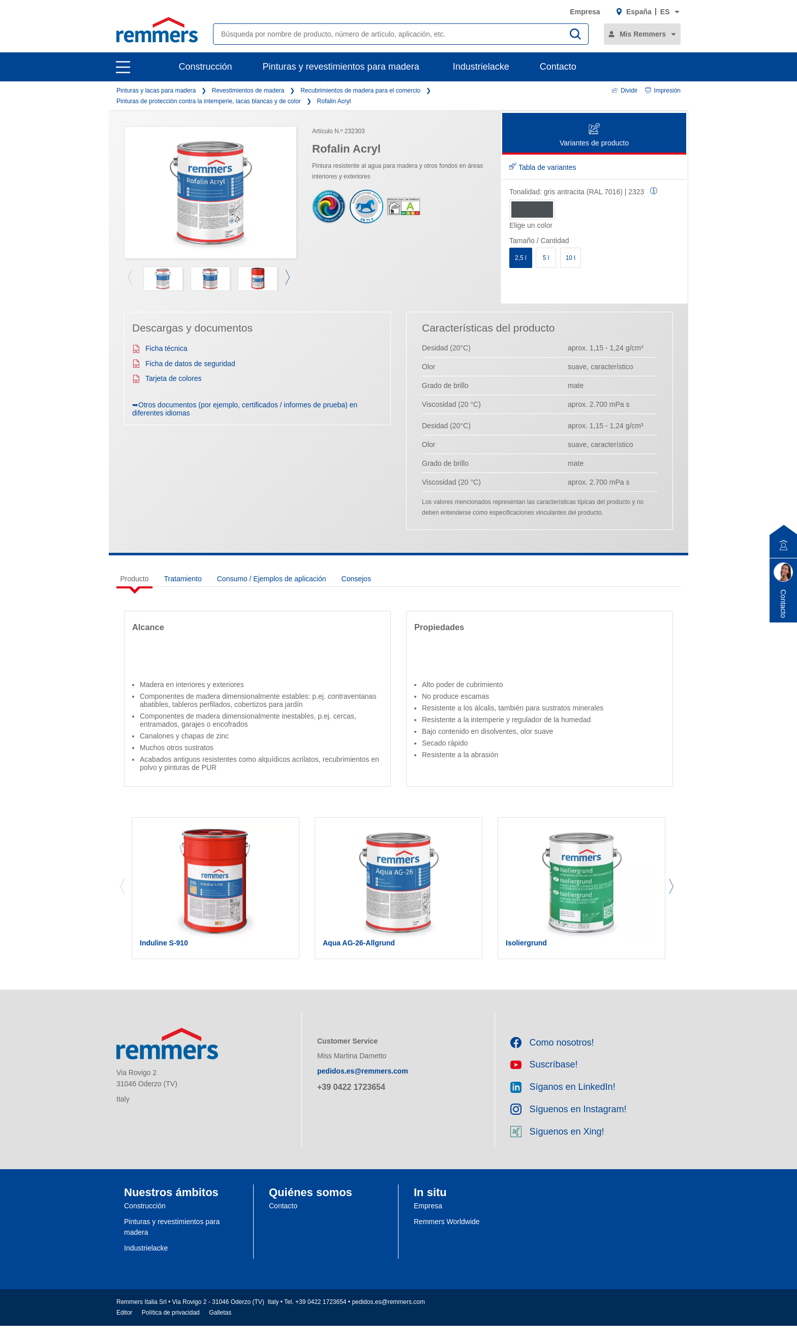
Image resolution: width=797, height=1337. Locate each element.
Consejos (356, 579)
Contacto (558, 67)
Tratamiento (183, 579)
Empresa (585, 12)
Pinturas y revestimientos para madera (341, 67)
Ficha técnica (159, 348)
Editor (124, 1323)
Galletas (220, 1323)
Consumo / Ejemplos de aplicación (271, 579)
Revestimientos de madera (248, 90)
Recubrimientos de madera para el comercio (360, 90)
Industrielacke (481, 67)
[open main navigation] (123, 67)
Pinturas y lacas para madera (156, 90)
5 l (546, 257)
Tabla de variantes (542, 167)
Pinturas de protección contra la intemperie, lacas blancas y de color (208, 101)
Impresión (663, 90)
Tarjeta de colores (167, 378)
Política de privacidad (171, 1323)
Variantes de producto (594, 135)
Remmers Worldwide (447, 1233)
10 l (570, 257)
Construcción (205, 67)
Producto (134, 579)
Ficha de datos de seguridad (183, 364)
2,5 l (521, 257)
